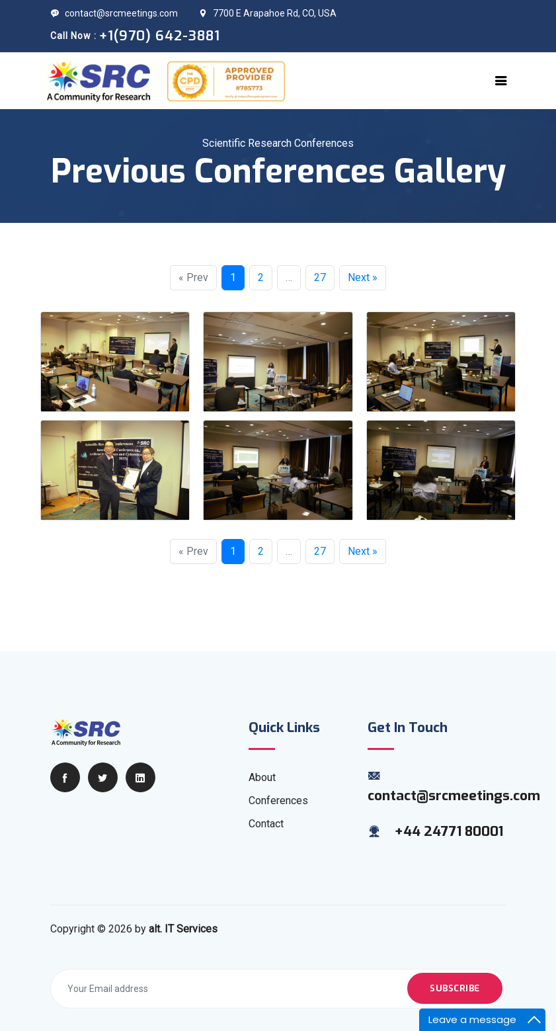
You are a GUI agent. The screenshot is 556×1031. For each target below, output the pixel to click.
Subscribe (455, 988)
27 (320, 277)
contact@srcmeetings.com (114, 13)
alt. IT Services (183, 929)
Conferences (278, 800)
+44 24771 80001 (449, 831)
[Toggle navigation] (501, 81)
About (262, 777)
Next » (362, 277)
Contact (266, 823)
